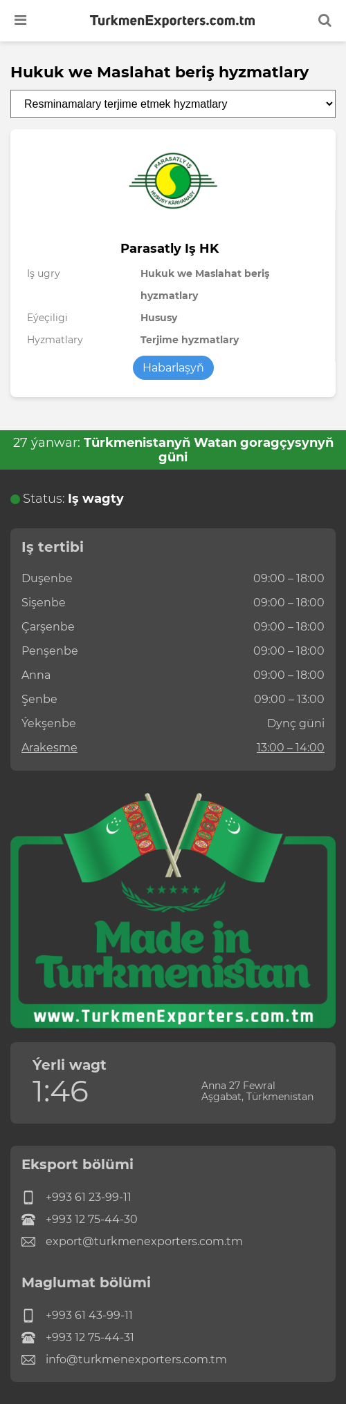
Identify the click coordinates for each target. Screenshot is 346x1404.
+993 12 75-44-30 (79, 1220)
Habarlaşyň (173, 367)
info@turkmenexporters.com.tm (124, 1360)
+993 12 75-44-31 (77, 1338)
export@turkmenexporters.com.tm (132, 1242)
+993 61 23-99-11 (76, 1197)
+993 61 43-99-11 (77, 1316)
